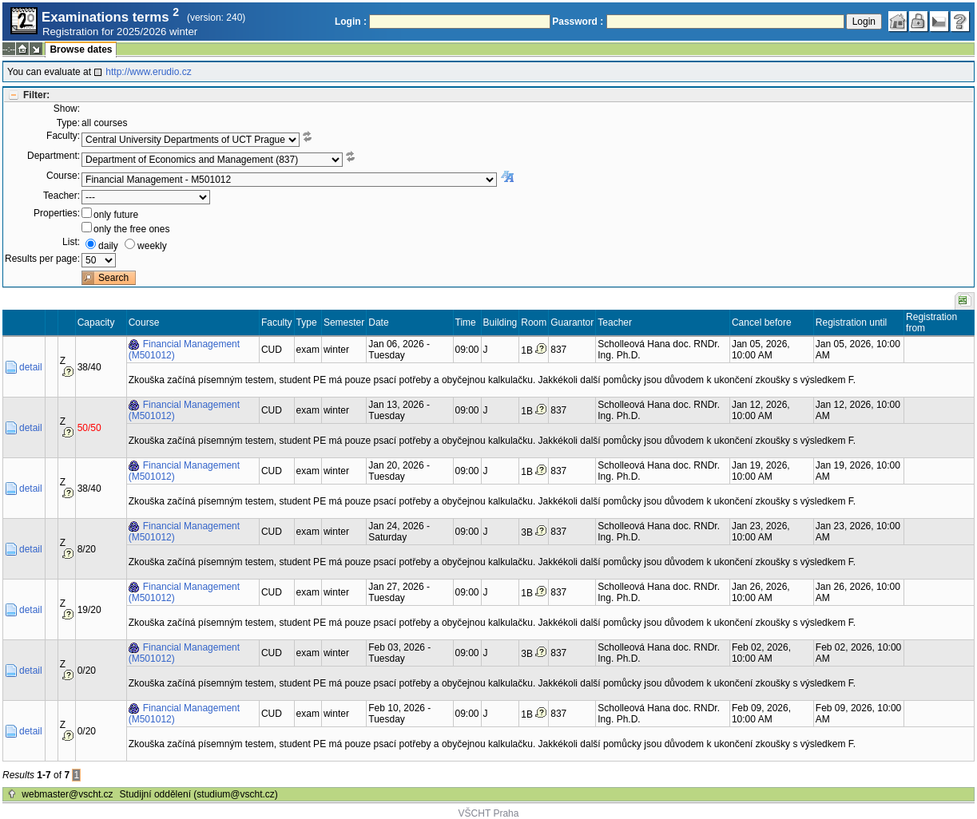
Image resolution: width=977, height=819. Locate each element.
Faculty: (63, 135)
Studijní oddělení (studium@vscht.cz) (199, 794)
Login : (351, 21)
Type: (68, 123)
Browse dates (81, 49)
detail (30, 367)
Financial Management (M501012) (184, 349)
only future (115, 214)
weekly (152, 245)
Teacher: (61, 195)
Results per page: (42, 258)
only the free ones (131, 229)
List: (71, 241)
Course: (63, 175)
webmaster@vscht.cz (67, 794)
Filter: (36, 95)
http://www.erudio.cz (148, 71)
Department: (53, 155)
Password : (577, 21)
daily (108, 245)
